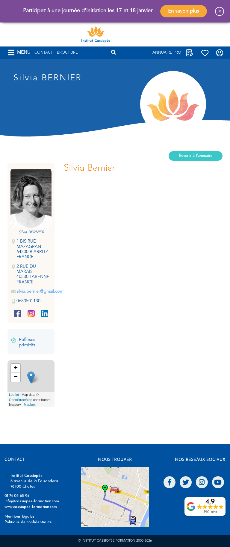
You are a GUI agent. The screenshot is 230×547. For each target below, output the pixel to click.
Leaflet (14, 394)
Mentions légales (19, 517)
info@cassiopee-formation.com (31, 501)
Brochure (67, 53)
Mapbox (30, 404)
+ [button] (16, 368)
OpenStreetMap (20, 400)
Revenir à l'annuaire (195, 156)
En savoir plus (183, 11)
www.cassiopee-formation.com (30, 507)
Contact (43, 53)
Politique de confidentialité (28, 522)
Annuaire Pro (166, 53)
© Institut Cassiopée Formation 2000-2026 (115, 541)
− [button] (16, 377)
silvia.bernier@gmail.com (39, 291)
